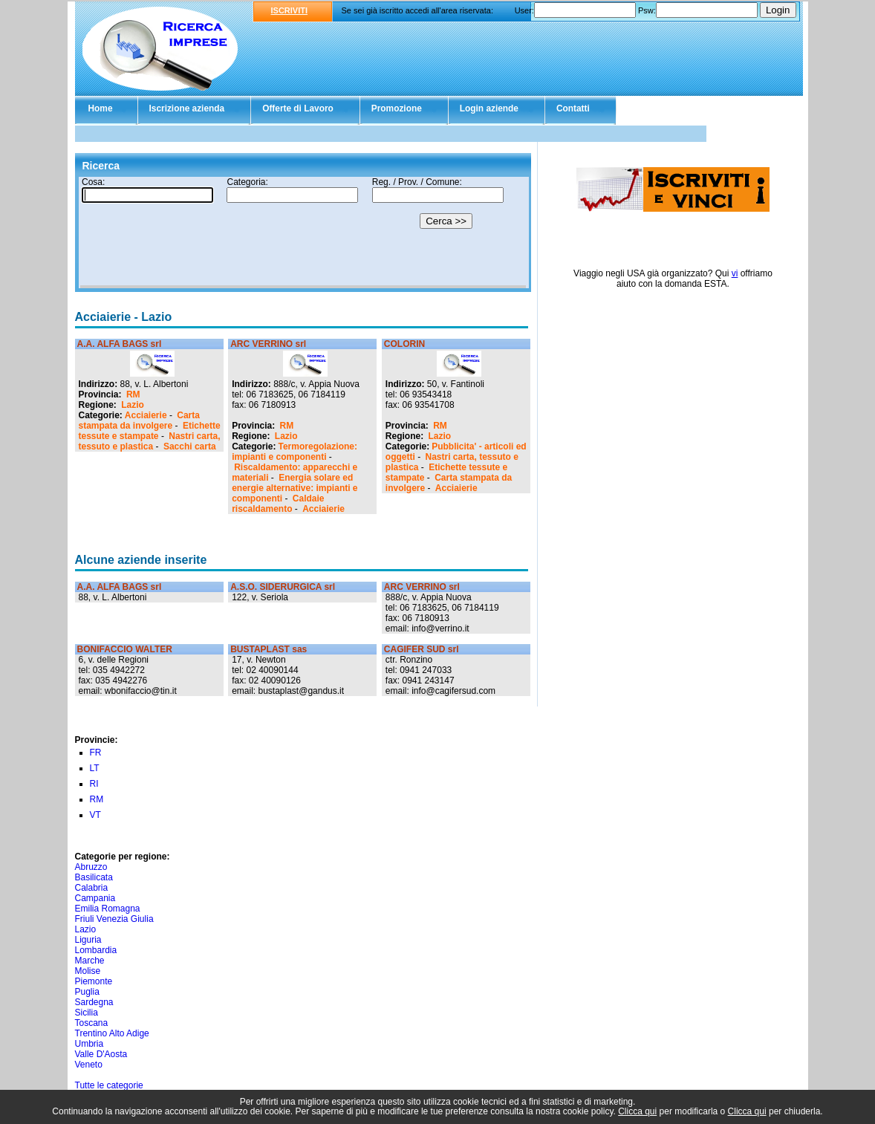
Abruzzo (91, 867)
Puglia (87, 992)
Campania (95, 898)
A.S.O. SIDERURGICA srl (282, 587)
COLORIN (404, 344)
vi (735, 273)
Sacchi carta (189, 446)
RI (94, 784)
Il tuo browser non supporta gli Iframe (303, 232)
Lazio (132, 405)
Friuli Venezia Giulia (114, 919)
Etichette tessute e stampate (150, 430)
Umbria (89, 1044)
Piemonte (94, 981)
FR (96, 752)
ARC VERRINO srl (268, 344)
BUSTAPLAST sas (268, 649)
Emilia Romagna (107, 908)
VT (95, 815)
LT (95, 768)
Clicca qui (637, 1111)
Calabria (91, 888)
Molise (88, 971)
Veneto (89, 1064)
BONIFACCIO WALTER (124, 649)
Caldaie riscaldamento (278, 503)
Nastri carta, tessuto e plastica (150, 441)
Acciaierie (146, 415)
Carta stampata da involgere (139, 420)
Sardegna (94, 1002)
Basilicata (94, 877)
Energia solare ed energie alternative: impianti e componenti (294, 488)
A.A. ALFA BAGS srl (119, 344)
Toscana (91, 1023)
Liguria (88, 940)
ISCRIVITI (289, 10)
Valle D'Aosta (101, 1054)
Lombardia (96, 950)
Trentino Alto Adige (112, 1033)
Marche (90, 960)
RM (133, 394)
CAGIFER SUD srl (421, 649)
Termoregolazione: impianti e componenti (294, 451)
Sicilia (86, 1012)
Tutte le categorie (109, 1085)
